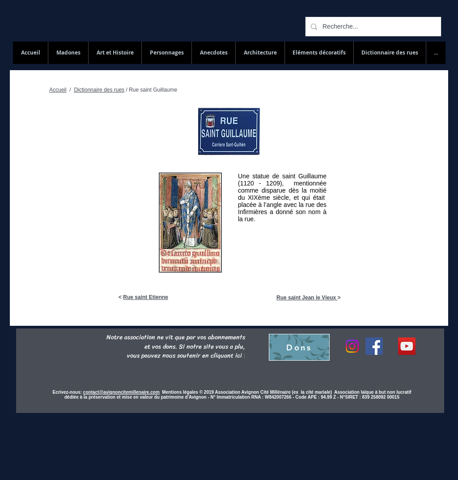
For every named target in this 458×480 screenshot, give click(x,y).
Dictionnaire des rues (99, 90)
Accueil (58, 90)
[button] (389, 53)
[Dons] (299, 347)
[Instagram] (352, 346)
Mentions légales (180, 392)
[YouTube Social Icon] (407, 346)
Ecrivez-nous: (67, 392)
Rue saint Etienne (145, 297)
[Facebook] (374, 346)
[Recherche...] (372, 26)
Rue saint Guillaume (153, 90)
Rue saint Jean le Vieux (307, 298)
